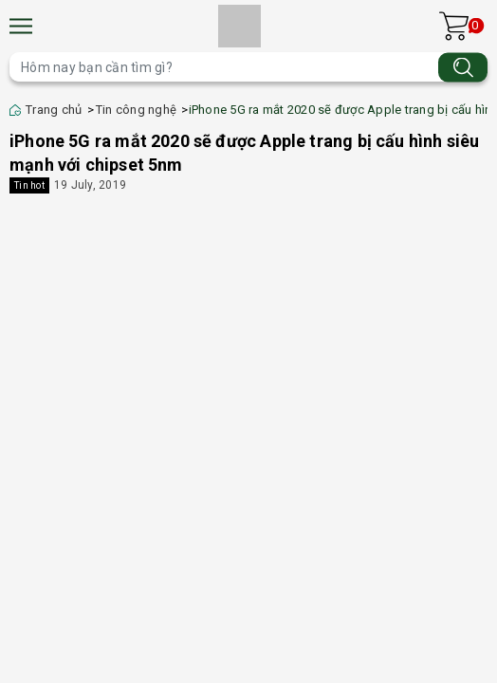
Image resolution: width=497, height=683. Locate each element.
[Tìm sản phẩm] (248, 67)
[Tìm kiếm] (463, 67)
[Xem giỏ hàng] (454, 26)
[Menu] (20, 26)
